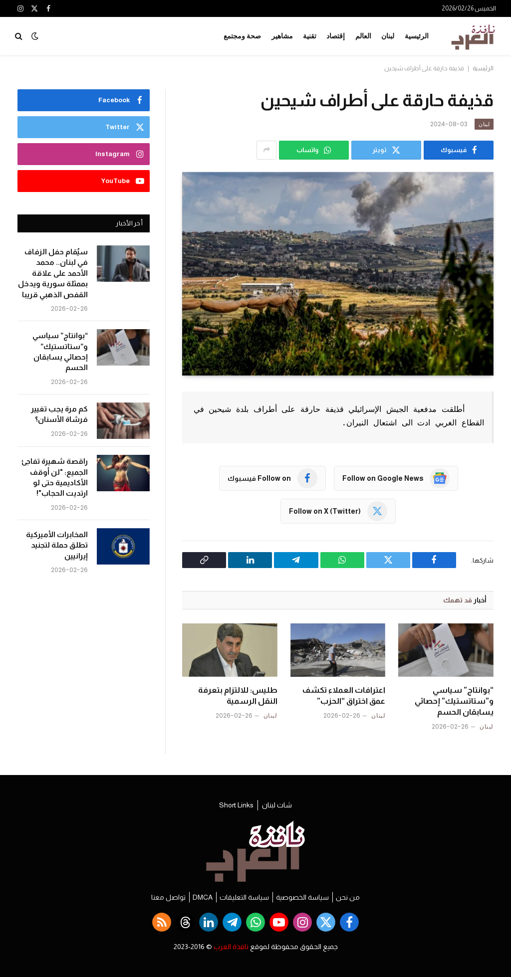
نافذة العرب (231, 947)
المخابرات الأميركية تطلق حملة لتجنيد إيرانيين (57, 545)
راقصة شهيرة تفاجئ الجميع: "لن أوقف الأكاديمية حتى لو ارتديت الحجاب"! (54, 477)
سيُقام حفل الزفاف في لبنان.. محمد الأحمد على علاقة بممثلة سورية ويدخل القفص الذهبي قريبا (53, 273)
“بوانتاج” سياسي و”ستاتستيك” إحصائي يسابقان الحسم (454, 701)
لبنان (387, 36)
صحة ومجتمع (242, 36)
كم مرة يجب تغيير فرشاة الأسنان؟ (59, 413)
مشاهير (282, 36)
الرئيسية (417, 36)
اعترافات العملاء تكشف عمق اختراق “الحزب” (343, 695)
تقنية (309, 36)
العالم (363, 36)
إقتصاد (335, 36)
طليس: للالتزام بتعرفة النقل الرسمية (237, 695)
